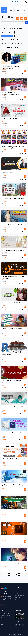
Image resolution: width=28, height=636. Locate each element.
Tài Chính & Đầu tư (7, 47)
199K (17, 10)
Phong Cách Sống (19, 47)
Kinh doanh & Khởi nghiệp (15, 28)
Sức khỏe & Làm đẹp (17, 43)
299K (24, 10)
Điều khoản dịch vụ (19, 599)
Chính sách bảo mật (19, 601)
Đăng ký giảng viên (5, 613)
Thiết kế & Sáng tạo (7, 36)
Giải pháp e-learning (5, 615)
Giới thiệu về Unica (19, 590)
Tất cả (4, 10)
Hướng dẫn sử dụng (19, 593)
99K (11, 10)
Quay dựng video (5, 622)
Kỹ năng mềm (5, 43)
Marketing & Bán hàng (7, 32)
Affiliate (2, 624)
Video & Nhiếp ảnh (20, 36)
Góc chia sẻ (17, 597)
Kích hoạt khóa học (19, 595)
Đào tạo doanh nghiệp (6, 617)
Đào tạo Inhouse (4, 620)
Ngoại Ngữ (5, 39)
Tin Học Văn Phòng (16, 39)
